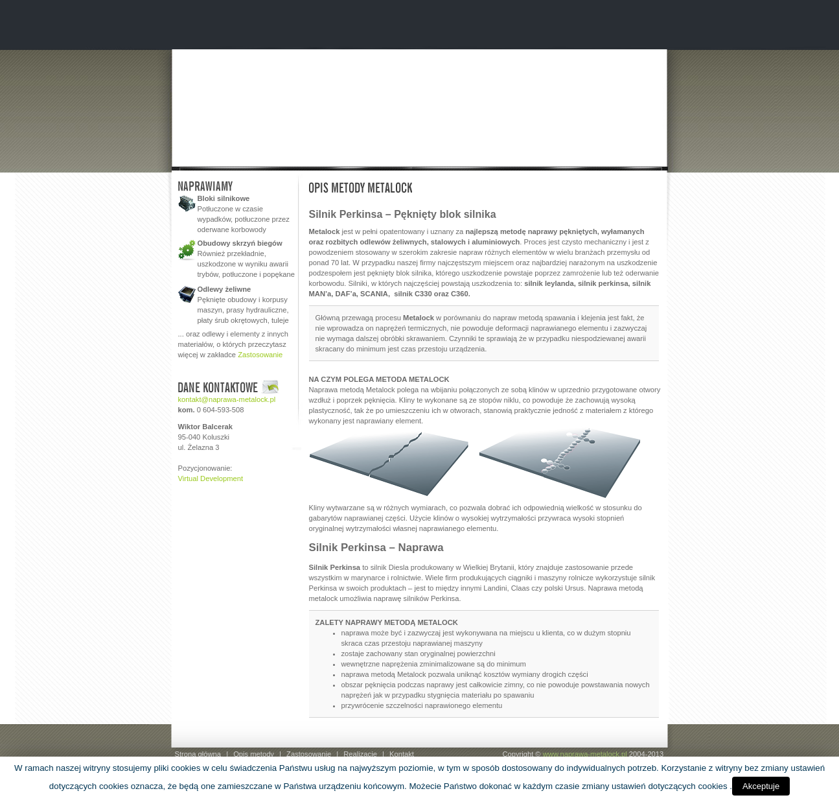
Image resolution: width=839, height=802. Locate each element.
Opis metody (253, 754)
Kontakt (401, 754)
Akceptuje (760, 786)
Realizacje (360, 754)
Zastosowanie (260, 355)
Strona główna (198, 754)
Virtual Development (211, 478)
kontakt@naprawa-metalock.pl (227, 399)
